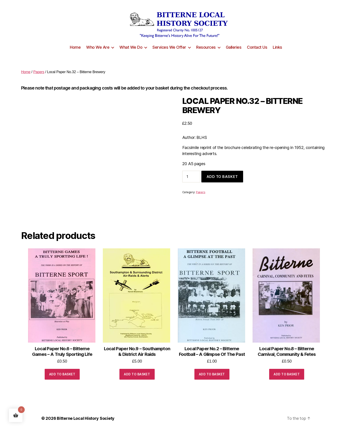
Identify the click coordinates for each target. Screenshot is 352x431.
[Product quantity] (191, 176)
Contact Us (257, 47)
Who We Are (97, 47)
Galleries (234, 47)
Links (277, 47)
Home (75, 47)
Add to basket (222, 176)
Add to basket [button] (62, 374)
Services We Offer (169, 47)
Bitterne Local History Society (85, 418)
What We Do (130, 47)
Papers (38, 72)
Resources (206, 47)
